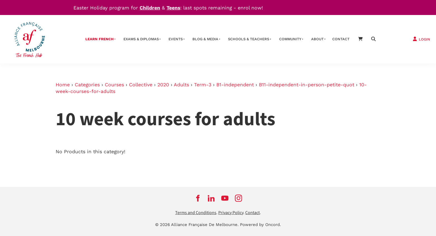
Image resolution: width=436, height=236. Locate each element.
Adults (181, 84)
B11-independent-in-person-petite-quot (306, 84)
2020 (163, 84)
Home (63, 84)
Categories (87, 84)
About (317, 39)
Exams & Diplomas (141, 39)
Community (290, 39)
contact (341, 39)
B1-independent (235, 84)
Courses (114, 84)
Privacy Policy (230, 213)
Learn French (99, 39)
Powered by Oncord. (260, 224)
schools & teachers (248, 39)
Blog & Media (205, 39)
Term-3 (202, 84)
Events (176, 39)
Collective (140, 84)
